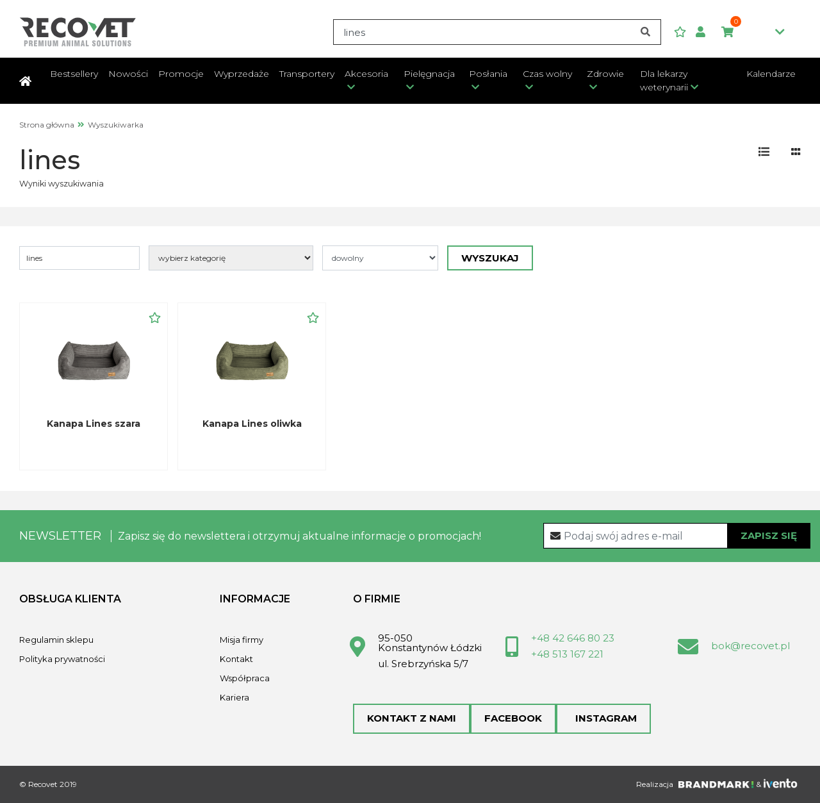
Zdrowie (605, 73)
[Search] (497, 32)
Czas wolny (547, 73)
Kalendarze (771, 73)
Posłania (488, 73)
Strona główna (46, 124)
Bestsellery (74, 73)
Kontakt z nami (411, 718)
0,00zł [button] (753, 32)
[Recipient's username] (677, 536)
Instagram (603, 718)
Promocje (181, 73)
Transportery (306, 73)
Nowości (128, 73)
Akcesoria (366, 73)
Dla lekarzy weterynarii (664, 80)
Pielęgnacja (429, 73)
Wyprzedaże (241, 73)
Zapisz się (769, 535)
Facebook (513, 718)
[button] (705, 32)
